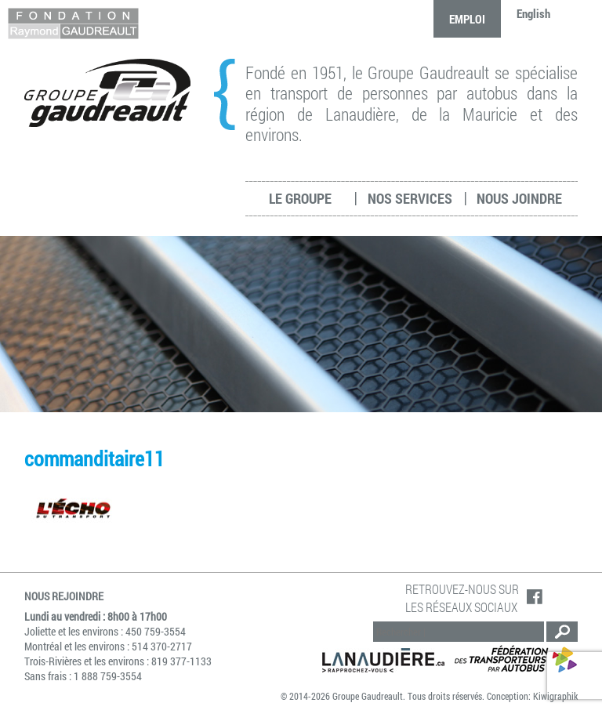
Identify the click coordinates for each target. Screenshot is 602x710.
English (533, 13)
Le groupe (300, 198)
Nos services (410, 198)
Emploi (467, 19)
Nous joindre (519, 198)
